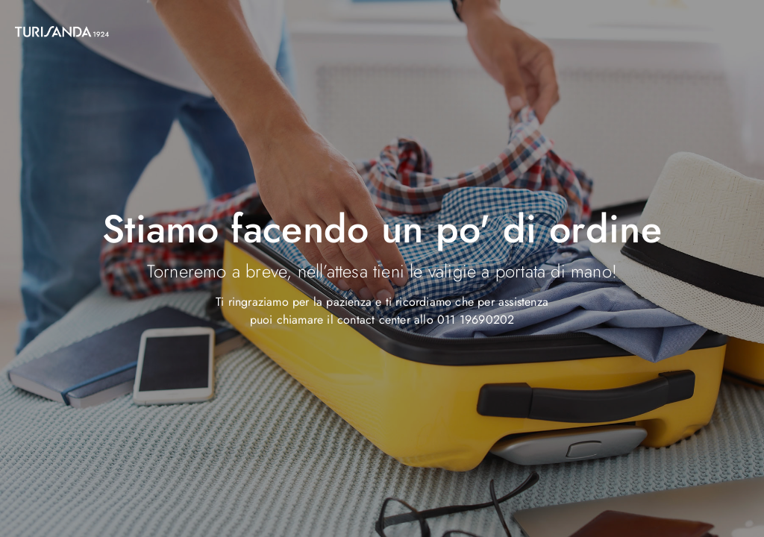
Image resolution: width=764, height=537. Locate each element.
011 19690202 (475, 319)
